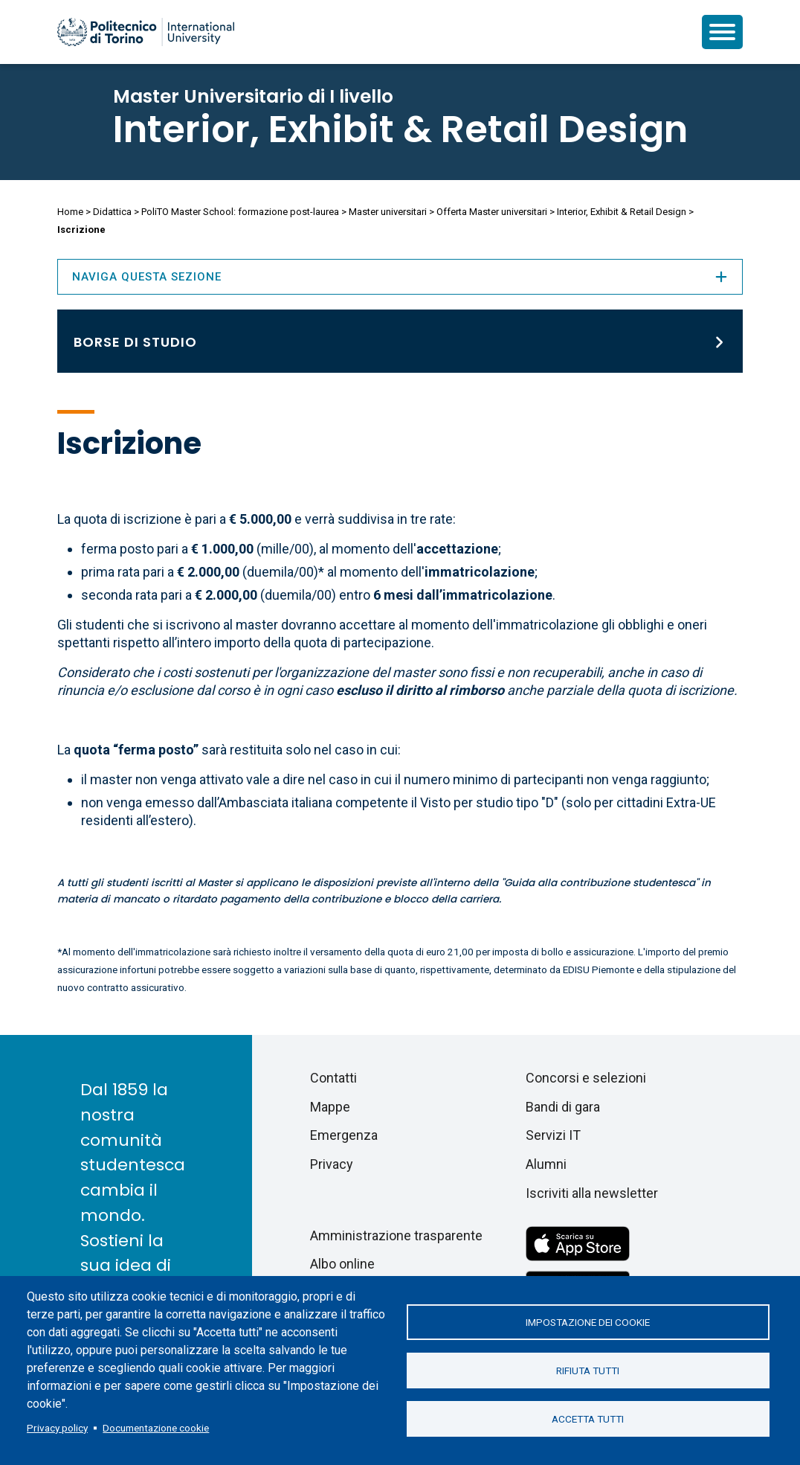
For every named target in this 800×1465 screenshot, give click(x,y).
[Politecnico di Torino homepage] (145, 32)
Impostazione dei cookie (588, 1322)
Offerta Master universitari (491, 211)
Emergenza (344, 1135)
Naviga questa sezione (400, 276)
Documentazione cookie (156, 1428)
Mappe (330, 1107)
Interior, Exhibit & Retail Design (400, 129)
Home (70, 211)
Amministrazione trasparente (396, 1235)
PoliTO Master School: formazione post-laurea (240, 211)
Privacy (331, 1164)
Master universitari (388, 211)
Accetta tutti (588, 1419)
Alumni (546, 1164)
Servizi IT (553, 1135)
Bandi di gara (563, 1107)
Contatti (333, 1078)
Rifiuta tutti (587, 1370)
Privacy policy (57, 1428)
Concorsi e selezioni (586, 1078)
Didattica (112, 211)
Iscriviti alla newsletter (592, 1193)
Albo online (342, 1264)
